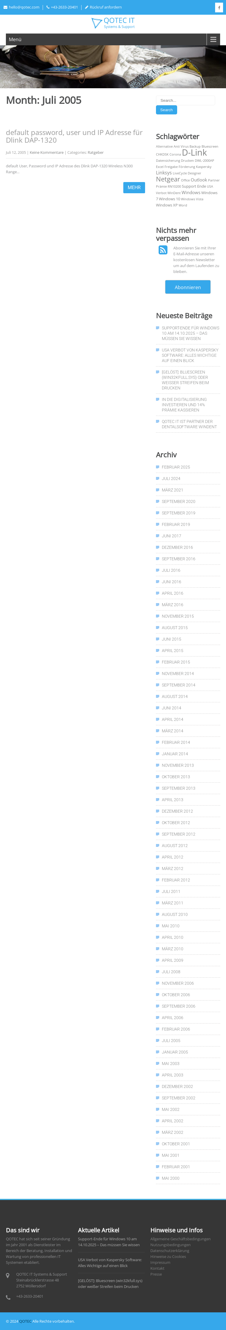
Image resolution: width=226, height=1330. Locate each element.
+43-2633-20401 (62, 7)
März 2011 (172, 903)
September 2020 (178, 501)
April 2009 (172, 960)
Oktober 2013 (176, 776)
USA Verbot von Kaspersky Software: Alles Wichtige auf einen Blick (190, 355)
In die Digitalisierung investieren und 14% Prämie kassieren (184, 404)
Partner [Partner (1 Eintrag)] (214, 180)
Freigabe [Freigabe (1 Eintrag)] (171, 167)
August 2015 (175, 627)
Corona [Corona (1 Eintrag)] (175, 154)
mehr (134, 187)
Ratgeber (96, 152)
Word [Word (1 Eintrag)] (183, 205)
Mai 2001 (171, 1155)
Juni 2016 (171, 581)
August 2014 (175, 696)
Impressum (160, 1262)
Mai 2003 (171, 1063)
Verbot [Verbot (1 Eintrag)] (161, 193)
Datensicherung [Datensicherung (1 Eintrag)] (168, 161)
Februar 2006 (176, 1029)
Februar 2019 (176, 524)
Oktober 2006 (176, 994)
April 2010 (172, 937)
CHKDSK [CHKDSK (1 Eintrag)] (162, 154)
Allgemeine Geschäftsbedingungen (180, 1238)
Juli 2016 (171, 570)
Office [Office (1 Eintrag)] (185, 180)
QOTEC (25, 1321)
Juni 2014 (171, 708)
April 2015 (172, 650)
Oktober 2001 (176, 1143)
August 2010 (175, 914)
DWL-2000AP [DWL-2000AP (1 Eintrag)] (204, 161)
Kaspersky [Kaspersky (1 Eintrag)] (204, 167)
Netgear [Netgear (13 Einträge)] (168, 179)
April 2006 (172, 1017)
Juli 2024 (171, 478)
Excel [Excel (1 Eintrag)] (160, 167)
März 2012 (172, 868)
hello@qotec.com (21, 7)
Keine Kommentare (47, 152)
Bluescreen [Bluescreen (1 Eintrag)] (210, 146)
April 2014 (172, 719)
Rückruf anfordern (103, 7)
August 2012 (175, 845)
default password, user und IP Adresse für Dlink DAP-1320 (74, 136)
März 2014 (172, 731)
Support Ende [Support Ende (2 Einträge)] (194, 186)
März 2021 (172, 490)
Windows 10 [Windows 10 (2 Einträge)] (169, 198)
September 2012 (178, 834)
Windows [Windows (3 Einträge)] (191, 192)
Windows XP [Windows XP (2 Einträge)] (167, 205)
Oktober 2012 (176, 822)
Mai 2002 (171, 1109)
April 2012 (172, 857)
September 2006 (178, 1006)
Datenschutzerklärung (169, 1250)
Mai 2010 (171, 926)
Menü (15, 39)
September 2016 (178, 558)
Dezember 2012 (177, 811)
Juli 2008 (171, 971)
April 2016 (172, 593)
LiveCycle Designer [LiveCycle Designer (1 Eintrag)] (187, 173)
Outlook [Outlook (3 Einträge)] (199, 180)
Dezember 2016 (177, 547)
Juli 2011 (171, 891)
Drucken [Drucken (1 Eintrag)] (187, 161)
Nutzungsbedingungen (170, 1244)
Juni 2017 (171, 536)
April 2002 (172, 1121)
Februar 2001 (176, 1166)
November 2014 (178, 673)
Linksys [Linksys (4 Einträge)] (164, 172)
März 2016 (172, 604)
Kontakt (157, 1268)
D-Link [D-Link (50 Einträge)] (194, 152)
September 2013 (178, 788)
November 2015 (178, 616)
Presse (156, 1274)
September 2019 (178, 513)
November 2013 (178, 765)
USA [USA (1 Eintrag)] (210, 186)
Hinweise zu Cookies (168, 1256)
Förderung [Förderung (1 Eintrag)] (187, 167)
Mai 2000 (171, 1178)
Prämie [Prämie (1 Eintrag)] (161, 186)
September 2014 (178, 685)
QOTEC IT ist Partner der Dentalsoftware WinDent (189, 424)
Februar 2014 (176, 742)
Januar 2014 (175, 753)
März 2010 (172, 948)
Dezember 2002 (177, 1086)
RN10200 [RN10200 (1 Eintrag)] (174, 186)
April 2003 (172, 1075)
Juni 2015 (171, 639)
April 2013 (172, 799)
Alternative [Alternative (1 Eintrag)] (164, 146)
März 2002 (172, 1132)
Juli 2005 (171, 1040)
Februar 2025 (176, 467)
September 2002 (178, 1098)
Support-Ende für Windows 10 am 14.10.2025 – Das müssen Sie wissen (190, 333)
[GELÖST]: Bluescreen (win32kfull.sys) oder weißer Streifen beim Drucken (185, 380)
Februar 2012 (176, 880)
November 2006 (178, 983)
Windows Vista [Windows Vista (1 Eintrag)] (192, 199)
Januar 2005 (175, 1052)
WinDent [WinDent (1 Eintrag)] (174, 193)
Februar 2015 (176, 662)
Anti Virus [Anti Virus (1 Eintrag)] (181, 146)
